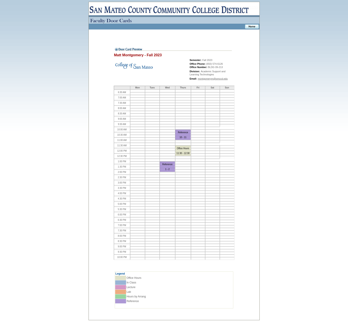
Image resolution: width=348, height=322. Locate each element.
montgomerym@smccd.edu (213, 78)
